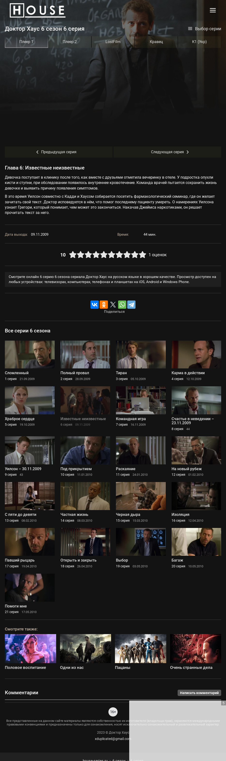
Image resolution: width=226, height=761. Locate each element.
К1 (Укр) (199, 41)
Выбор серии (204, 29)
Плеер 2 (70, 41)
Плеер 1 (26, 41)
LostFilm (113, 41)
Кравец (156, 41)
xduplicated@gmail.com (113, 738)
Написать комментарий (199, 693)
